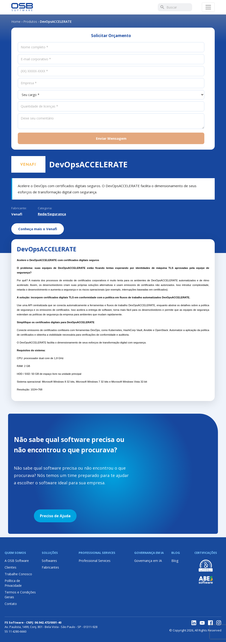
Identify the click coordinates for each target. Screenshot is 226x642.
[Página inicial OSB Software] (22, 7)
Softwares (49, 560)
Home (16, 21)
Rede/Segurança (52, 214)
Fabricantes (50, 567)
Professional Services (94, 560)
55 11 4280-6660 (15, 631)
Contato (11, 603)
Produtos (30, 21)
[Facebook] (210, 622)
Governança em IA (148, 560)
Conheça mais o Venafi (37, 229)
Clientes (10, 567)
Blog (174, 560)
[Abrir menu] (208, 7)
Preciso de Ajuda (55, 515)
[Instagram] (218, 622)
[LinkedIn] (193, 622)
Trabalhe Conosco (18, 574)
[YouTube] (202, 622)
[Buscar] (162, 7)
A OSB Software (17, 560)
